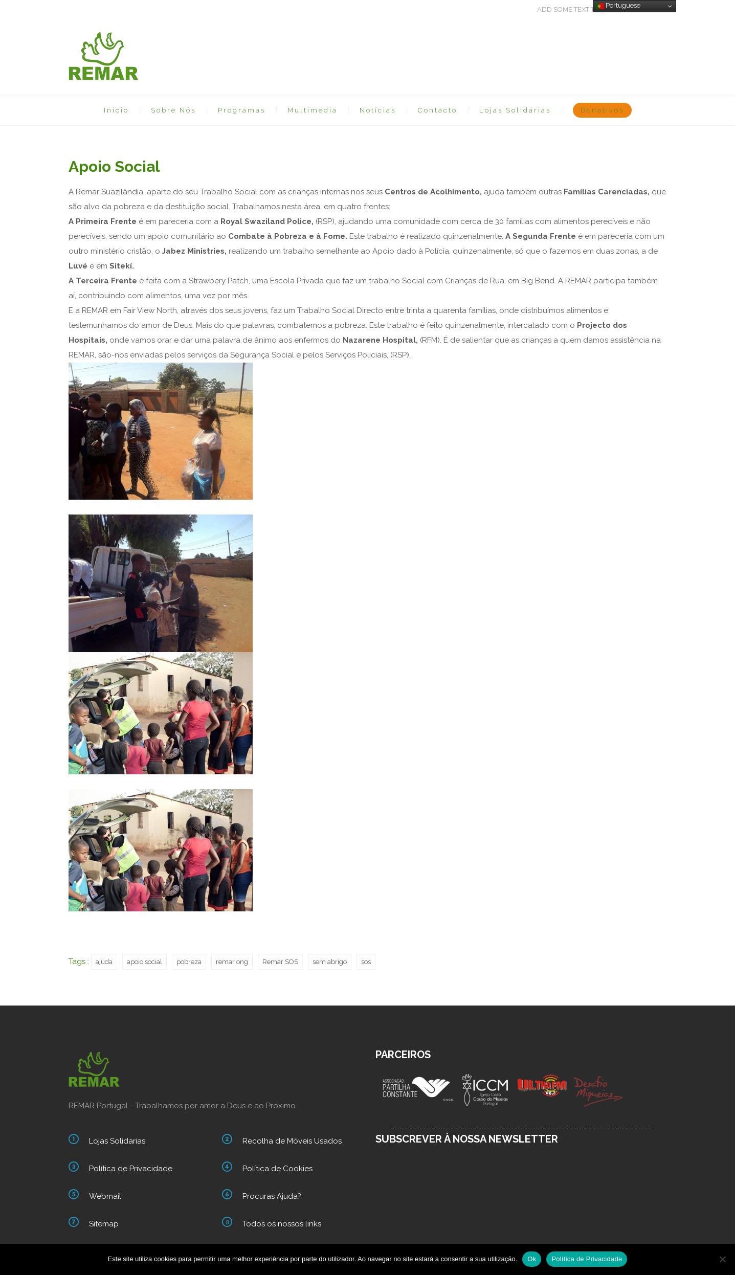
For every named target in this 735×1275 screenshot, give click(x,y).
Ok (531, 1259)
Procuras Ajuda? (271, 1196)
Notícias (378, 110)
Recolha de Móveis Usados (292, 1141)
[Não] (722, 1259)
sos (366, 962)
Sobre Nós (173, 110)
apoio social (144, 962)
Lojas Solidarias (515, 110)
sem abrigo (330, 962)
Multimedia (312, 110)
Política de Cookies (277, 1168)
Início (116, 110)
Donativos (602, 110)
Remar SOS (280, 962)
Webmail (105, 1196)
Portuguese (618, 5)
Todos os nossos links (281, 1223)
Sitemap (104, 1223)
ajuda (104, 962)
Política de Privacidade (130, 1168)
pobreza (189, 962)
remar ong (232, 962)
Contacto (437, 110)
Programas (241, 110)
